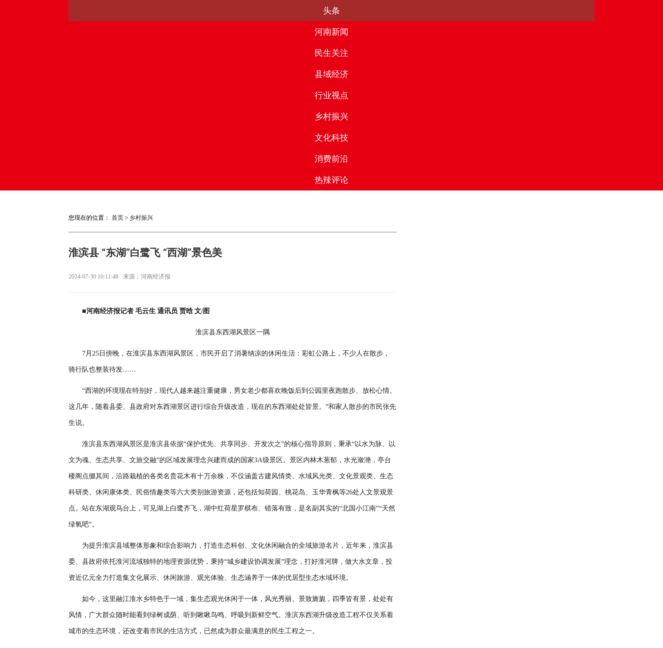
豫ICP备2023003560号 (329, 640)
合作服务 (275, 610)
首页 (117, 48)
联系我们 (388, 610)
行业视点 (331, 10)
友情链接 (425, 610)
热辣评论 (565, 10)
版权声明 (313, 610)
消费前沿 (507, 10)
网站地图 (462, 610)
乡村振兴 (390, 10)
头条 (97, 10)
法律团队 (350, 610)
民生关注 (215, 10)
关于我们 (200, 610)
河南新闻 (156, 10)
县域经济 (273, 10)
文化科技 (448, 10)
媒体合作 (237, 610)
